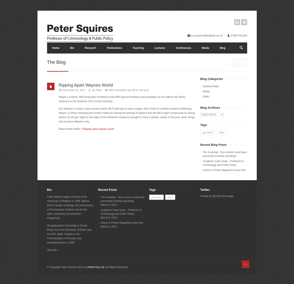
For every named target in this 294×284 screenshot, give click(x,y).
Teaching (138, 47)
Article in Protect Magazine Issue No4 (224, 170)
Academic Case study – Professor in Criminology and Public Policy (223, 163)
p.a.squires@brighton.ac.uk (206, 35)
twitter (244, 22)
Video (206, 96)
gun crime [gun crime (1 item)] (208, 132)
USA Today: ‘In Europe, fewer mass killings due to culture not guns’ (243, 62)
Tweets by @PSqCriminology (217, 196)
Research (90, 47)
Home (55, 47)
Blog (222, 47)
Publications (114, 47)
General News (211, 86)
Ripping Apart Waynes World (86, 85)
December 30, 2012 (74, 90)
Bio (72, 47)
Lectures (159, 47)
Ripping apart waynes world (98, 129)
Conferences (183, 47)
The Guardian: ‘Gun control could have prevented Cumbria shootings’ (225, 154)
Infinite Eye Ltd (95, 267)
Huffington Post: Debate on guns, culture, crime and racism (235, 62)
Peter (99, 90)
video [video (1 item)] (221, 132)
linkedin (237, 22)
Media (205, 47)
